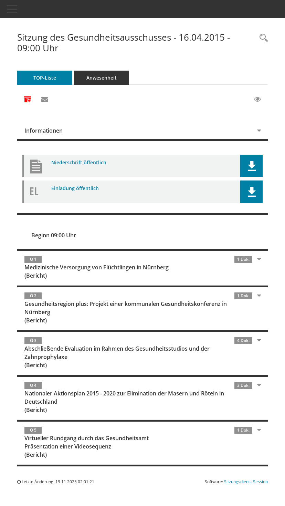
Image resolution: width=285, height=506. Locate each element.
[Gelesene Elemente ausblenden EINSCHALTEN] (257, 99)
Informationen (43, 130)
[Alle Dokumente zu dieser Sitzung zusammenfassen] (27, 99)
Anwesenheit (101, 77)
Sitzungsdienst (246, 482)
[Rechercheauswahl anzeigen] (262, 38)
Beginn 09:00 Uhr (53, 235)
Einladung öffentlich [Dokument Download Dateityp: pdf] (75, 188)
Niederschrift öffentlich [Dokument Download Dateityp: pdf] (78, 162)
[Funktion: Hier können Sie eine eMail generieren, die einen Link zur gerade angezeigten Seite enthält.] (44, 99)
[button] (251, 166)
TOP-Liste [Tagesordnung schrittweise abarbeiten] (44, 77)
